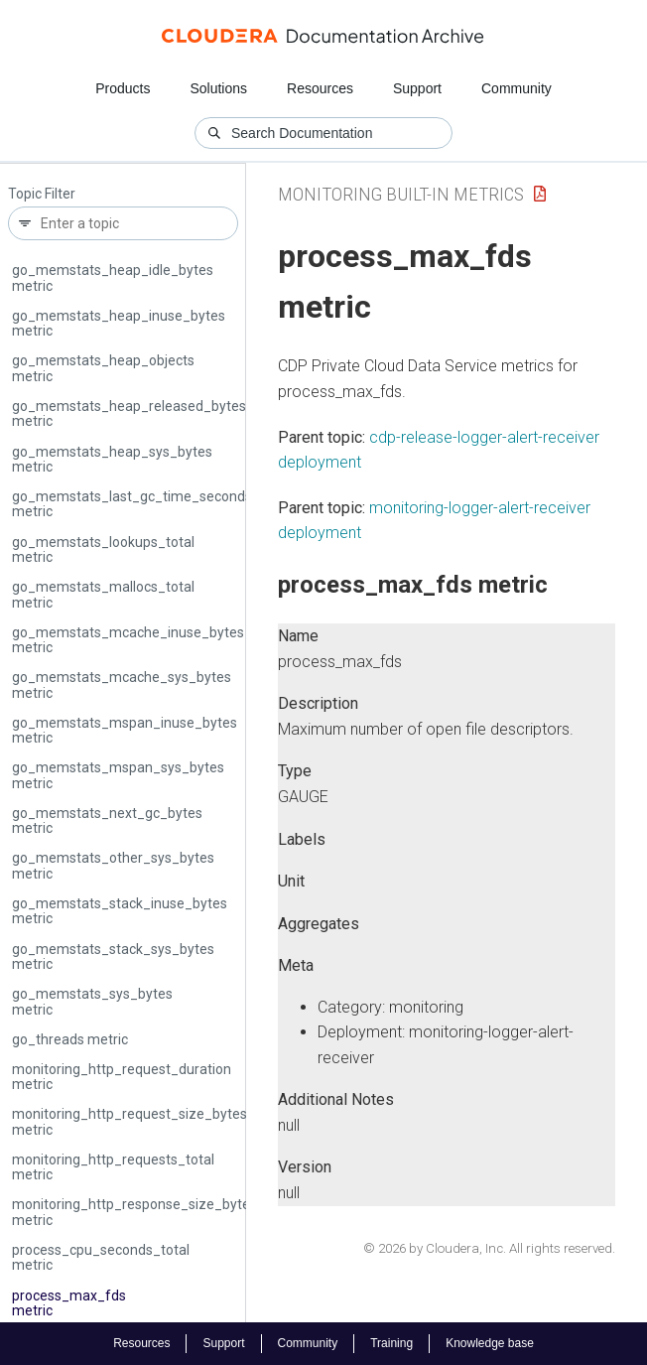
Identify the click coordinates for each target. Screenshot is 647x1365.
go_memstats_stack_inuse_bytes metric (119, 910)
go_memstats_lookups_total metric (103, 549)
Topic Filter (41, 194)
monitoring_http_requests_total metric (113, 1167)
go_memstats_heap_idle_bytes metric (112, 277)
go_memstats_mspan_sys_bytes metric (118, 774)
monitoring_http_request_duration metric (121, 1076)
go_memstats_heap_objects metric (103, 367)
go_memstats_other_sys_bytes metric (113, 865)
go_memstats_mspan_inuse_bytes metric (124, 730)
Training (391, 1343)
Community (516, 88)
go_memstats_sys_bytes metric (92, 1001)
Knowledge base (490, 1343)
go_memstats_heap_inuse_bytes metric (118, 323)
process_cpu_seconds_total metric (101, 1257)
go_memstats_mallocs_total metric (103, 594)
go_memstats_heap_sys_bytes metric (112, 459)
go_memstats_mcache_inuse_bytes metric (128, 639)
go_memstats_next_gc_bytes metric (107, 820)
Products (122, 88)
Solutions (218, 88)
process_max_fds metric (69, 1303)
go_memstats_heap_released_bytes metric (129, 413)
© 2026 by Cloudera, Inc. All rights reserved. (489, 1248)
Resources (320, 88)
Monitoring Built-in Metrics (401, 194)
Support (417, 88)
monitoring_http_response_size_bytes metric (134, 1211)
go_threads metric (70, 1039)
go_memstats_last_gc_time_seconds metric (132, 503)
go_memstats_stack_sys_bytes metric (113, 956)
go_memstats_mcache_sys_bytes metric (121, 684)
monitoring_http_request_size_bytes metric (129, 1121)
